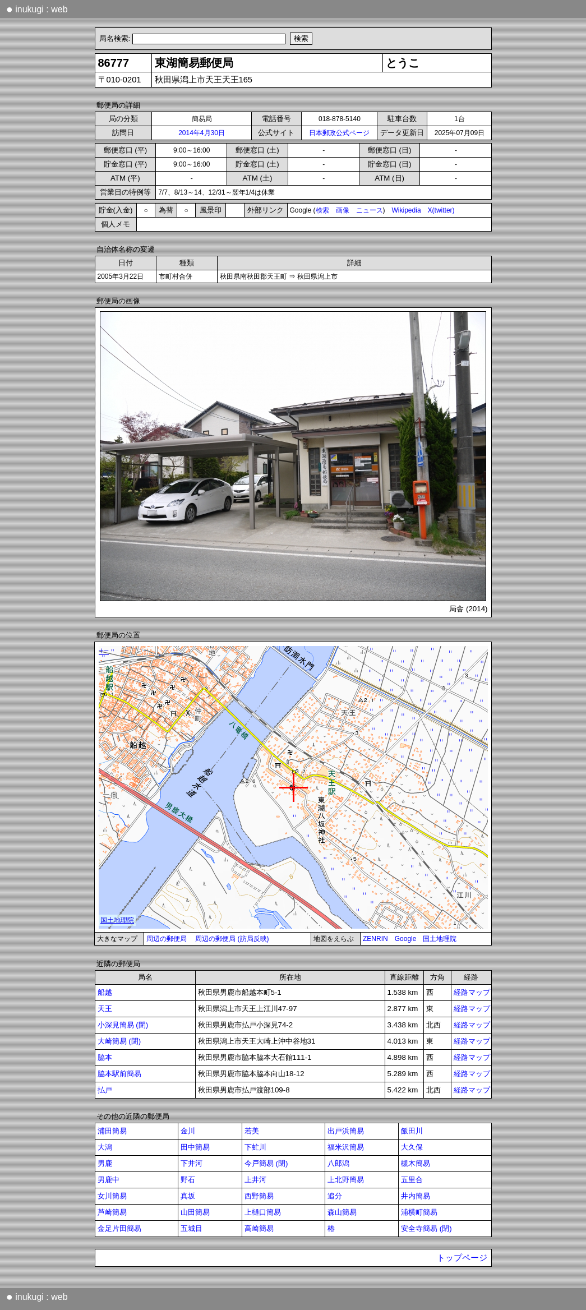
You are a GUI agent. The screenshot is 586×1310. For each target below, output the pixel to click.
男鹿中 (108, 1179)
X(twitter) (441, 210)
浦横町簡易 (419, 1212)
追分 (334, 1196)
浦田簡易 (112, 1131)
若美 (251, 1131)
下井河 (191, 1163)
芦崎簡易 (112, 1212)
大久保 (412, 1147)
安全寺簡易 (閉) (426, 1228)
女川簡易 (112, 1196)
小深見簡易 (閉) (123, 1025)
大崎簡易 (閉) (119, 1041)
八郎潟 (338, 1163)
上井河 (255, 1179)
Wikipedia (406, 210)
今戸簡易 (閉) (266, 1163)
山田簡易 (195, 1212)
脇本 (105, 1057)
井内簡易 (415, 1196)
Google (406, 939)
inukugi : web (37, 9)
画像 (342, 210)
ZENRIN (375, 939)
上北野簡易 (345, 1179)
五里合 (412, 1179)
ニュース (369, 210)
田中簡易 (195, 1147)
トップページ (462, 1257)
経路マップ (472, 992)
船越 (105, 992)
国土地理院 (439, 939)
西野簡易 (259, 1196)
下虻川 (255, 1147)
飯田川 (412, 1131)
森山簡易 (342, 1212)
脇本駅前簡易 (119, 1073)
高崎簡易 (259, 1228)
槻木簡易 (415, 1163)
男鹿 (105, 1163)
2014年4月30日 (201, 133)
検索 (322, 210)
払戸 (105, 1090)
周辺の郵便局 (166, 939)
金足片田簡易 (119, 1228)
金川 (188, 1131)
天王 (105, 1008)
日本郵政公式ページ (339, 133)
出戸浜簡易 (345, 1131)
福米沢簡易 (345, 1147)
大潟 (105, 1147)
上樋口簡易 (262, 1212)
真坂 (188, 1196)
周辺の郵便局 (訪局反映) (232, 939)
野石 (188, 1179)
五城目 (191, 1228)
